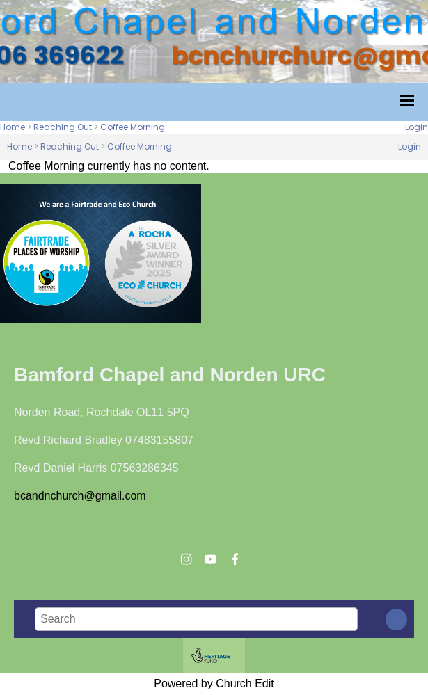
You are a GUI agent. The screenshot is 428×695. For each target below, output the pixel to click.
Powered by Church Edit (214, 683)
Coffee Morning (132, 127)
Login (416, 127)
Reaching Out (62, 127)
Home (12, 127)
